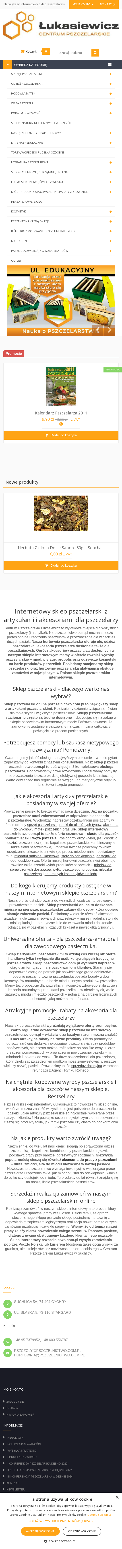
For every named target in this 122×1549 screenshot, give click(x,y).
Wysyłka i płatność (22, 1450)
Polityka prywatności (24, 1444)
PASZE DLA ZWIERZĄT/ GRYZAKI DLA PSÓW (62, 251)
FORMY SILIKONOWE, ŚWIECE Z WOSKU (62, 182)
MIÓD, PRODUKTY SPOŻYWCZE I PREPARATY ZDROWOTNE (62, 192)
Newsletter (15, 1489)
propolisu (90, 869)
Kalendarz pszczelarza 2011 (61, 413)
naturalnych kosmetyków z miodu (71, 874)
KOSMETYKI (62, 211)
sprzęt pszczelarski (42, 825)
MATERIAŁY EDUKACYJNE (62, 143)
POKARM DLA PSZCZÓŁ (62, 113)
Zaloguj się (15, 1401)
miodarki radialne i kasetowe (36, 856)
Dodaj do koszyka (63, 435)
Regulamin (15, 1437)
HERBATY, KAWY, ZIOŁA (26, 202)
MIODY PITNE (62, 241)
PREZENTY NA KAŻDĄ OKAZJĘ (62, 221)
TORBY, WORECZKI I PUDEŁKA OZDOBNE (37, 152)
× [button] (117, 1497)
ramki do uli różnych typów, (80, 825)
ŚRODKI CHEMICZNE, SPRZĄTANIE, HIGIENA (62, 172)
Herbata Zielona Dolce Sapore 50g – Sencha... (61, 547)
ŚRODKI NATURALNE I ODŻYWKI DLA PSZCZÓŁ (41, 123)
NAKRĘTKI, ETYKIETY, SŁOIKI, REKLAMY (62, 133)
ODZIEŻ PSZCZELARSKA (62, 84)
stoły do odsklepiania (78, 856)
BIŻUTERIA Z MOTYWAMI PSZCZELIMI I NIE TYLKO (62, 231)
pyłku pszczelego (67, 869)
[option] (61, 403)
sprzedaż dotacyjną (86, 1066)
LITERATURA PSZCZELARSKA (62, 162)
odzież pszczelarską (23, 843)
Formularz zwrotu (22, 1457)
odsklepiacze (28, 860)
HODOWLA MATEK (62, 93)
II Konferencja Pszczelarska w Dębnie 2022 (39, 1470)
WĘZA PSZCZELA (62, 103)
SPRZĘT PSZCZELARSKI (62, 74)
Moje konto (83, 4)
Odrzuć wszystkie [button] (82, 1531)
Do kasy (107, 4)
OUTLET (16, 261)
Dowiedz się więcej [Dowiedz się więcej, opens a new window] (99, 1515)
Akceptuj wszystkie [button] (40, 1531)
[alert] (61, 1521)
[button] (61, 1521)
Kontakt (12, 1483)
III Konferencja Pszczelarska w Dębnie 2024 (39, 1476)
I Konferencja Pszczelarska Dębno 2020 (37, 1463)
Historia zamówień (20, 1414)
